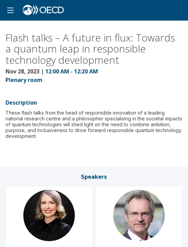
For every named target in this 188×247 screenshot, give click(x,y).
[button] (10, 10)
